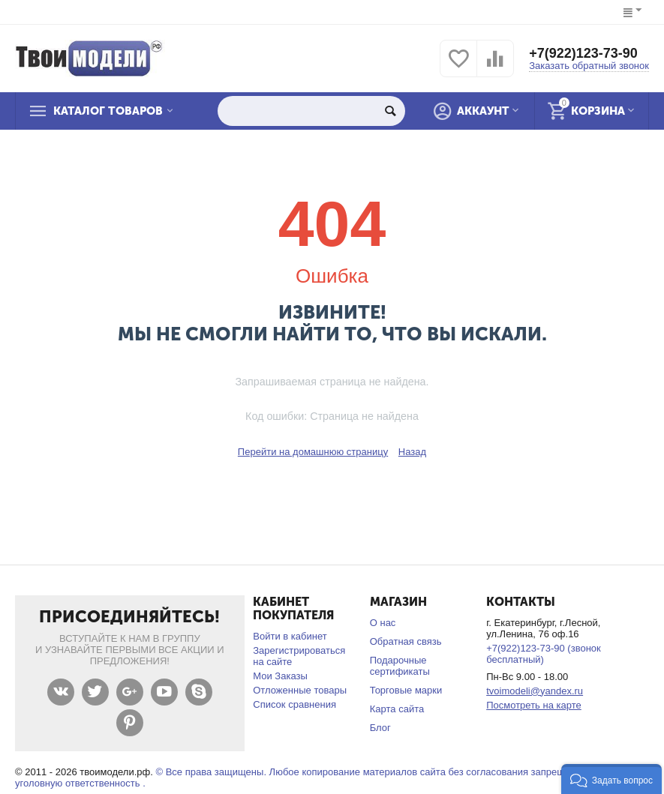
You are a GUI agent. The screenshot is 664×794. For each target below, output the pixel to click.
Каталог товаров (108, 111)
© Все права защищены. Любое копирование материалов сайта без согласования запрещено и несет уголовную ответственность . (316, 777)
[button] (611, 779)
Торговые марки (406, 690)
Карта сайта (397, 709)
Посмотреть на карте (533, 705)
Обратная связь (406, 641)
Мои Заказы (280, 676)
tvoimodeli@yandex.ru (534, 691)
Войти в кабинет (289, 636)
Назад (412, 451)
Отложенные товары (300, 690)
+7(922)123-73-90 (583, 53)
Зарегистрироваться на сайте (299, 656)
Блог (380, 727)
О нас (383, 622)
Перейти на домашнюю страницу (313, 451)
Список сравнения (294, 704)
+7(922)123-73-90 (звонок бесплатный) (543, 654)
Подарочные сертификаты (400, 666)
